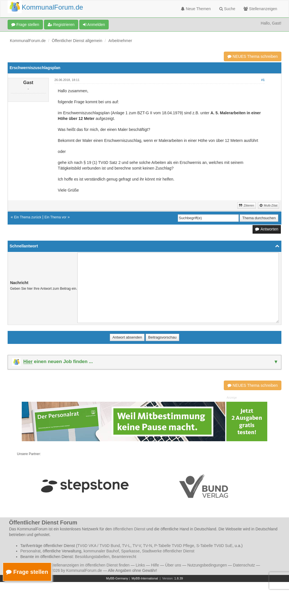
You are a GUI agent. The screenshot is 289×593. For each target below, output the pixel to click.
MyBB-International (145, 578)
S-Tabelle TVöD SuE (214, 545)
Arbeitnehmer (120, 40)
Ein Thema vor (56, 217)
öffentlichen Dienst (129, 529)
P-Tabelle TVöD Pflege (174, 545)
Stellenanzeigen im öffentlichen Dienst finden (90, 565)
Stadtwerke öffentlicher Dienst (168, 551)
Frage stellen (25, 24)
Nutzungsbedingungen (207, 565)
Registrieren (61, 24)
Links (140, 565)
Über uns (173, 565)
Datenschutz (244, 565)
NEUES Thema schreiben (252, 56)
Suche (227, 8)
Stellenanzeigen (260, 8)
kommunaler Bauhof (101, 551)
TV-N (147, 545)
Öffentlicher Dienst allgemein (77, 40)
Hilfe (155, 565)
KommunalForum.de (28, 40)
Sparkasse (130, 551)
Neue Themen (196, 8)
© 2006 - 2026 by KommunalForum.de (68, 570)
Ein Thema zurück (27, 217)
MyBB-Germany (117, 578)
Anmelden (94, 24)
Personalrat (30, 551)
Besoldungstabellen (92, 556)
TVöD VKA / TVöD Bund (98, 545)
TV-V (136, 545)
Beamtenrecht (124, 556)
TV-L (126, 545)
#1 (262, 80)
